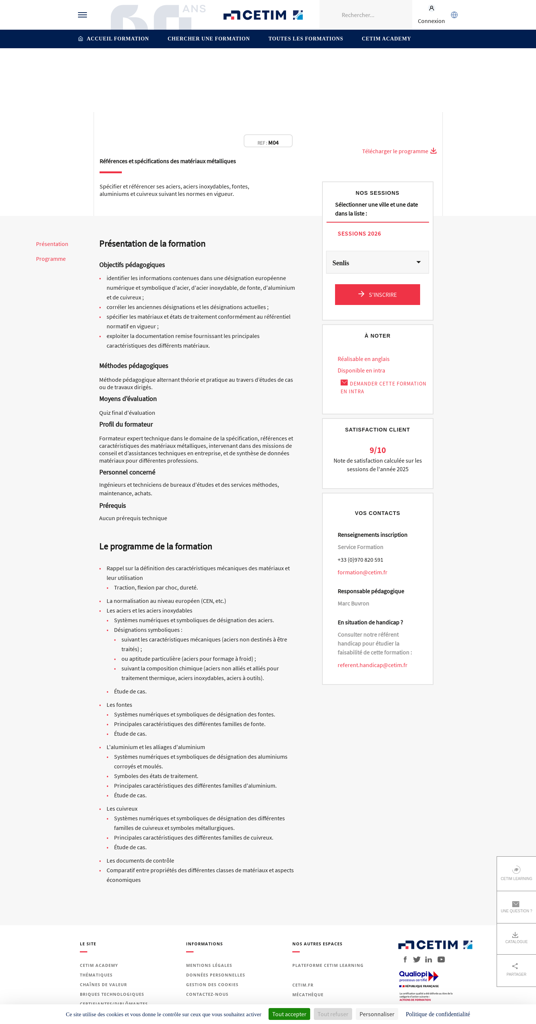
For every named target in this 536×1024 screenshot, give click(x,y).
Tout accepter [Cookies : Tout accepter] (289, 1014)
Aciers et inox (337, 64)
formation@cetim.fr (362, 572)
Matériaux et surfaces (229, 64)
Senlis (340, 263)
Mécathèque (308, 994)
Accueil (153, 64)
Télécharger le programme (399, 151)
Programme (51, 258)
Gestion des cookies (212, 984)
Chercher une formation (209, 39)
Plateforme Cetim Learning (328, 965)
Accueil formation (118, 39)
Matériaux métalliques (288, 64)
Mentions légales (209, 965)
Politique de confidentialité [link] (438, 1014)
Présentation (52, 243)
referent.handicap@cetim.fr (372, 665)
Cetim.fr (303, 985)
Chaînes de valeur (103, 984)
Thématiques (182, 64)
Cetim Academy (386, 39)
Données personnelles (215, 975)
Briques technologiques (112, 994)
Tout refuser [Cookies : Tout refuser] (333, 1014)
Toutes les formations (306, 39)
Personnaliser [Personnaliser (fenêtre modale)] (377, 1014)
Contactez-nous (207, 994)
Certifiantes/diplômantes (114, 1004)
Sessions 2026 (359, 233)
